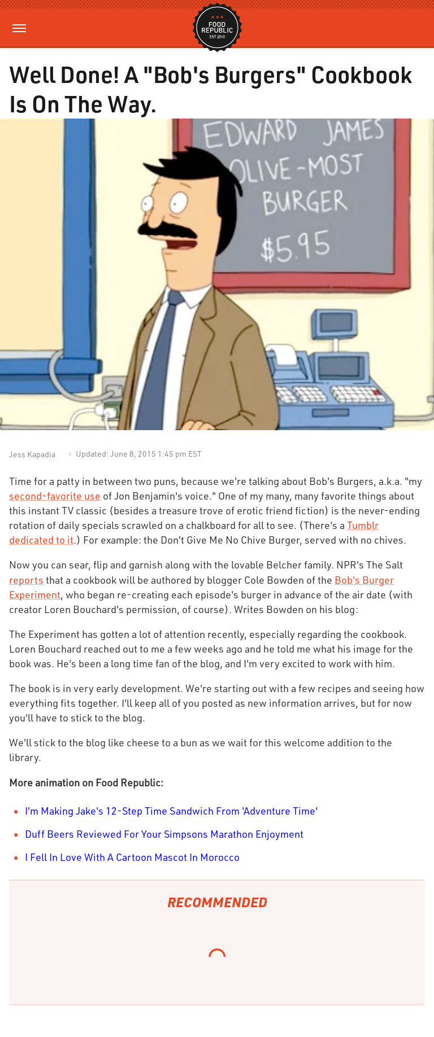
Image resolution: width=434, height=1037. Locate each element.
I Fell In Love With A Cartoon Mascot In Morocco (132, 857)
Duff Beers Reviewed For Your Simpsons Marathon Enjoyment (164, 834)
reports (26, 580)
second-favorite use (55, 495)
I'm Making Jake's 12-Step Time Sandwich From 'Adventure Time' (171, 810)
